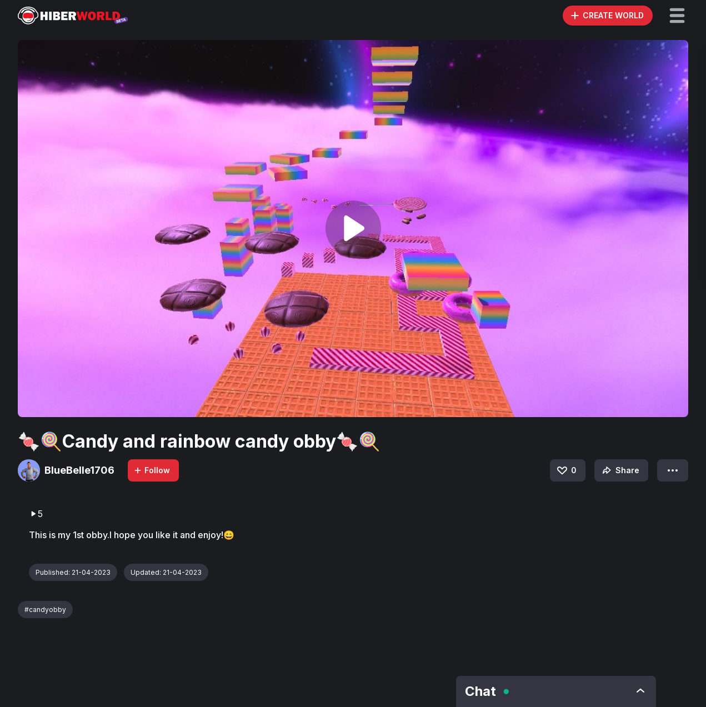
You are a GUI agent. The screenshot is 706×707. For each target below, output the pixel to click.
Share (619, 470)
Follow (151, 470)
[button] (677, 15)
